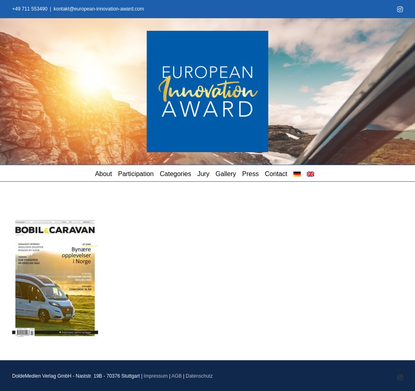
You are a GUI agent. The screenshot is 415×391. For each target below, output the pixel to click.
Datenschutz (199, 376)
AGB (176, 376)
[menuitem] (297, 173)
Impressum (156, 376)
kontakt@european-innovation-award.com (98, 9)
